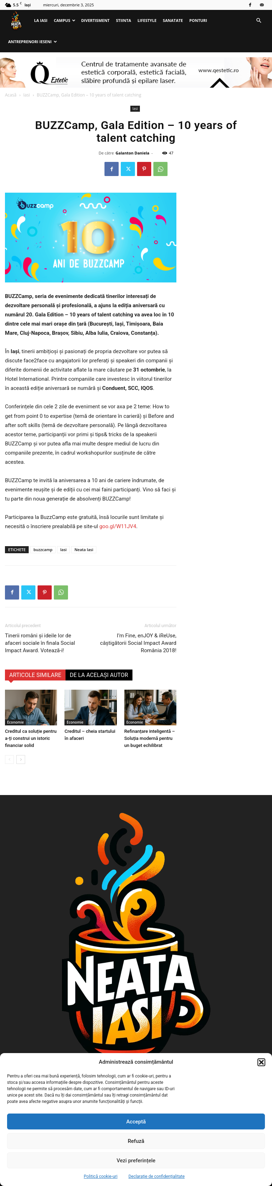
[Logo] (18, 20)
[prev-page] (9, 759)
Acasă (10, 95)
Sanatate (173, 20)
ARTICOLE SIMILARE (35, 675)
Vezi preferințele (136, 1160)
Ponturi (198, 20)
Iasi (26, 95)
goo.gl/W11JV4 (117, 526)
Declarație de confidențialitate (157, 1176)
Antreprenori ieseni (32, 41)
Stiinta (123, 20)
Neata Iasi (83, 549)
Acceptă (136, 1121)
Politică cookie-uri (101, 1176)
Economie (15, 722)
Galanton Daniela (132, 153)
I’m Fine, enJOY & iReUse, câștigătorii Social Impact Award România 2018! (138, 643)
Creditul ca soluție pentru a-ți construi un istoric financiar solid (31, 738)
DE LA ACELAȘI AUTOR (99, 675)
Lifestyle (147, 20)
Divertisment (95, 20)
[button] (261, 1062)
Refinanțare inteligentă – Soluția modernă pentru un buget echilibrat (149, 738)
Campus (64, 20)
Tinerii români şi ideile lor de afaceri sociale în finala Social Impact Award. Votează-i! (40, 643)
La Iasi (40, 20)
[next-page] (20, 759)
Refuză (136, 1141)
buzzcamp (42, 549)
